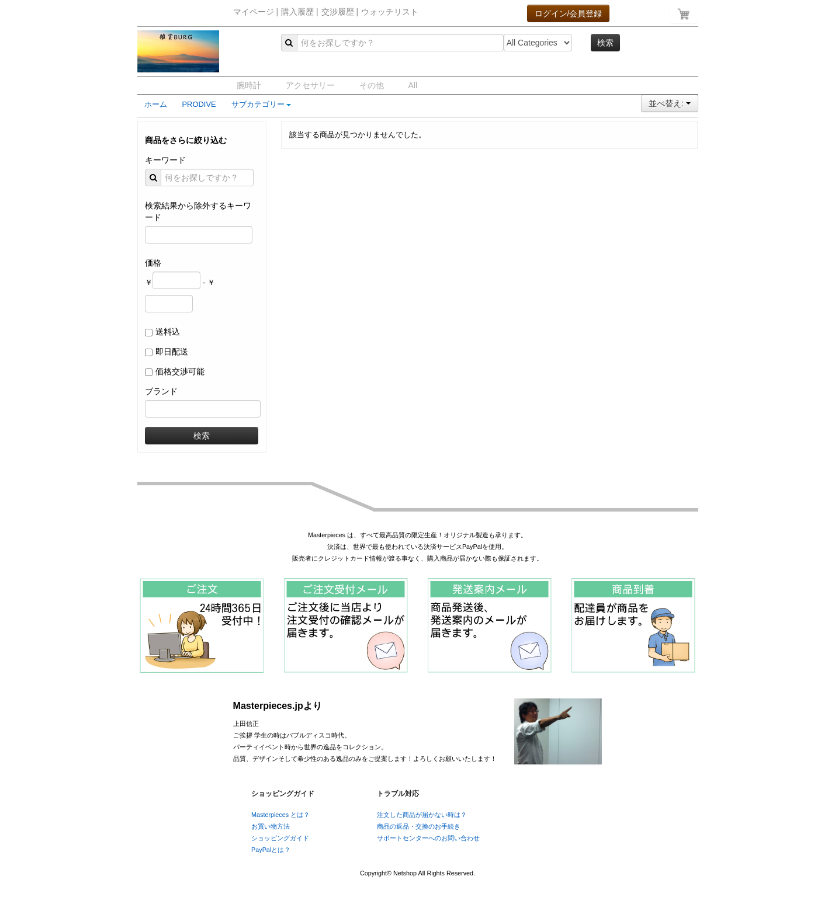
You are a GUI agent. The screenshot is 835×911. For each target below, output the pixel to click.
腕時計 (249, 85)
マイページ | (256, 12)
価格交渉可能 (180, 371)
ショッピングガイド (280, 838)
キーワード (165, 160)
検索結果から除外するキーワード (198, 211)
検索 (605, 42)
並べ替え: (670, 103)
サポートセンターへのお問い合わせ (428, 838)
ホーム (155, 104)
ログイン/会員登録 (568, 13)
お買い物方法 (270, 826)
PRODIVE (199, 104)
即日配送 (171, 351)
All (413, 85)
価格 (153, 262)
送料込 (167, 331)
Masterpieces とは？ (280, 814)
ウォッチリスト (389, 12)
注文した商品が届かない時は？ (422, 814)
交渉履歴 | (340, 12)
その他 (371, 85)
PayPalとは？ (270, 849)
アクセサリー (310, 85)
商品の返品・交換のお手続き (418, 826)
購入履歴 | (299, 12)
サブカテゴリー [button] (261, 104)
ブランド (161, 391)
